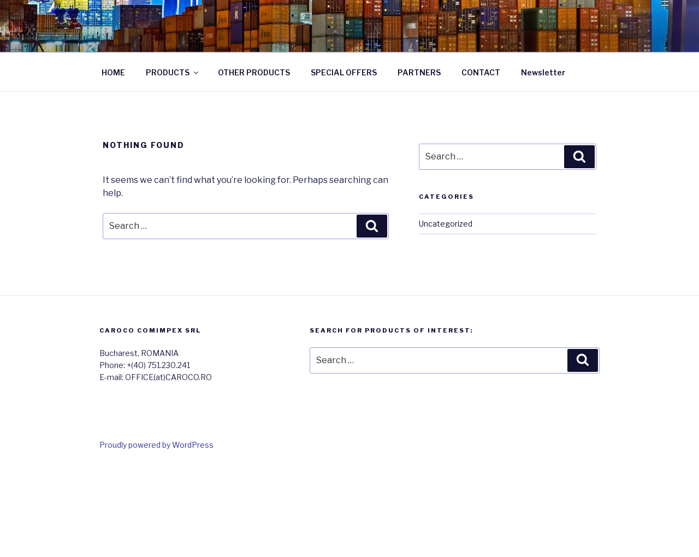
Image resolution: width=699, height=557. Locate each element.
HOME (113, 72)
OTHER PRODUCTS (254, 72)
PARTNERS (419, 72)
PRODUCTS (173, 72)
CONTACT (480, 72)
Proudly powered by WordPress (156, 444)
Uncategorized (445, 223)
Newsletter (543, 72)
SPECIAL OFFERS (344, 72)
